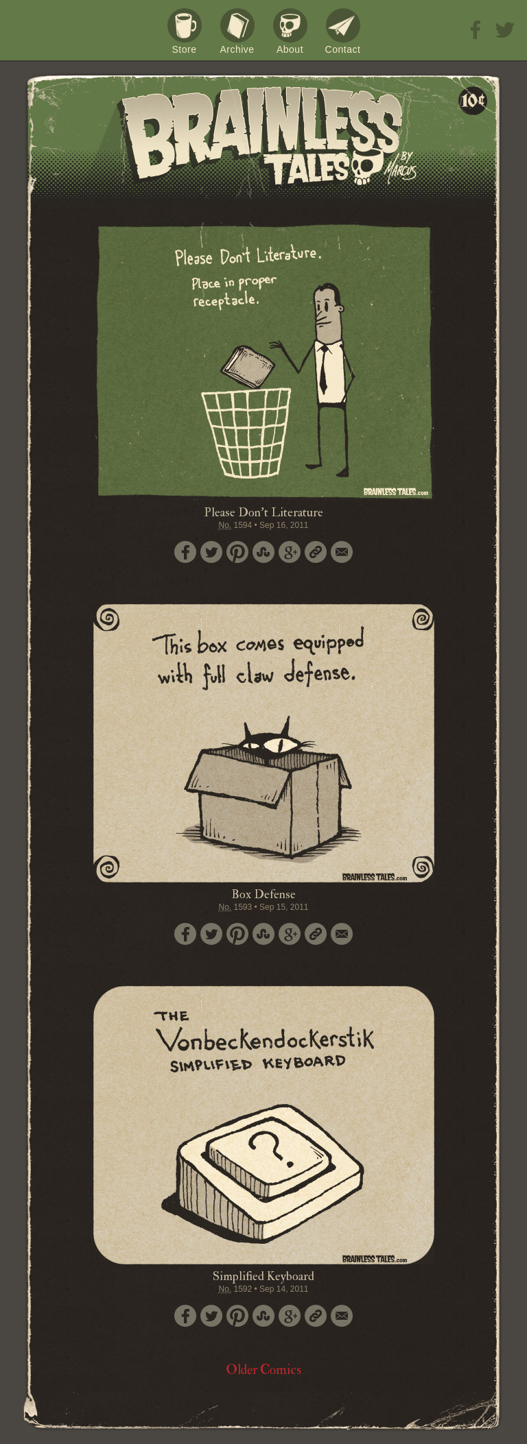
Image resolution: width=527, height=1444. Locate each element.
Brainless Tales (263, 137)
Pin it (237, 552)
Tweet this (211, 552)
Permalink (316, 552)
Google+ (290, 552)
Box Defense (263, 894)
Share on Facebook (185, 552)
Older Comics (263, 1369)
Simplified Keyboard (263, 1276)
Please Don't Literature (263, 512)
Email (342, 552)
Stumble (263, 552)
